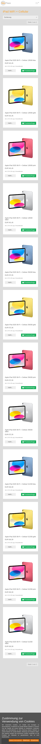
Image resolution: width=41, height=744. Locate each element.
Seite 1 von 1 (32, 22)
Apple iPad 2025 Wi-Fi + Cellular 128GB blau (20, 60)
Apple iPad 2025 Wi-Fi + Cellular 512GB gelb (20, 536)
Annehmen (34, 740)
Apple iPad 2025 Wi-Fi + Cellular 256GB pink (20, 377)
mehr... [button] (10, 70)
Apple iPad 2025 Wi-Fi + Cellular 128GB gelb (20, 113)
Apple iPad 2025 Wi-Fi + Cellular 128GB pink (20, 165)
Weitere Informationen (15, 740)
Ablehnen (26, 740)
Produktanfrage (28, 70)
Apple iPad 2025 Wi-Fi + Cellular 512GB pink (20, 589)
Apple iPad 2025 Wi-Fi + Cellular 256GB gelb (20, 325)
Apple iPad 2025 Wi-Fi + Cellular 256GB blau (20, 272)
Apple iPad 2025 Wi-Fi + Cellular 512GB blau (20, 484)
